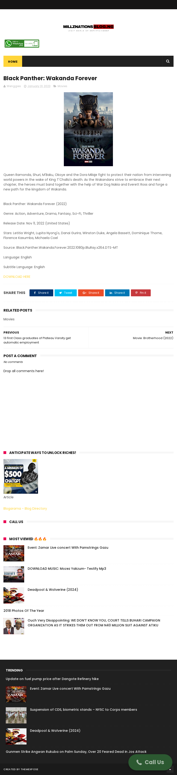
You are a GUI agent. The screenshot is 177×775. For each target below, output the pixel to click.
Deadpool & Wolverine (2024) (53, 589)
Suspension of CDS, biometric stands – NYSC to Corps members (83, 709)
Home (13, 62)
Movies (62, 86)
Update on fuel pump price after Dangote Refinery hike (52, 679)
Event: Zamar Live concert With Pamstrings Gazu (68, 547)
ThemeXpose (29, 769)
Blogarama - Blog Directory (25, 508)
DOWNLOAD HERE (16, 276)
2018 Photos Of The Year (23, 610)
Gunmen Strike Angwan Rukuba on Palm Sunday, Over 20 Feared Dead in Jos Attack (76, 751)
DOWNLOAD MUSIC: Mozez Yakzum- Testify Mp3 (67, 568)
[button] (150, 762)
